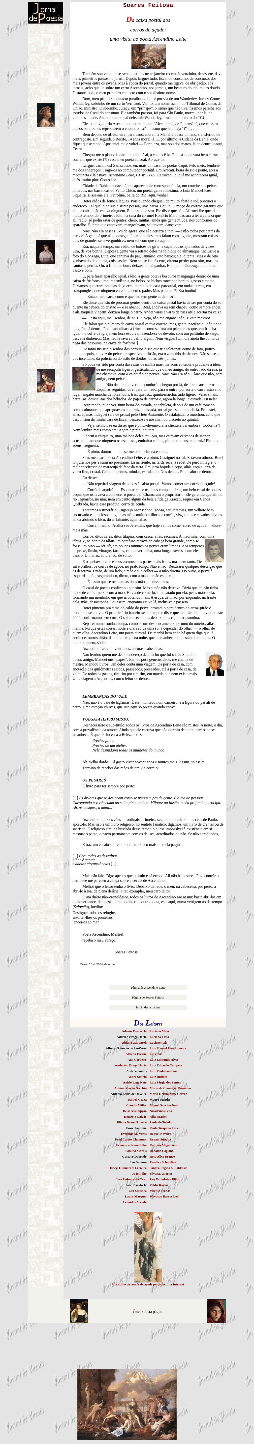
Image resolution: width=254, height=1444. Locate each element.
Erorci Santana (136, 1128)
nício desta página (149, 1311)
